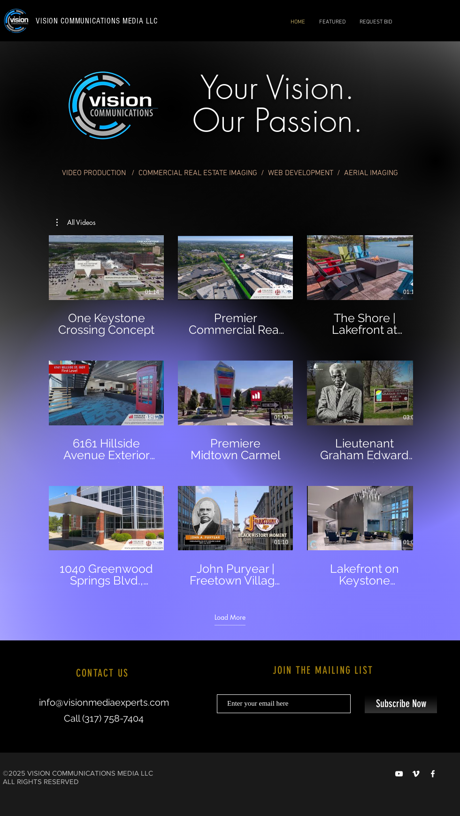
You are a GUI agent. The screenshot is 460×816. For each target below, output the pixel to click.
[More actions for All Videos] (76, 222)
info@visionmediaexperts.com (104, 702)
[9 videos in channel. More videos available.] (230, 411)
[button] (76, 222)
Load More (230, 617)
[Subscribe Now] (401, 703)
